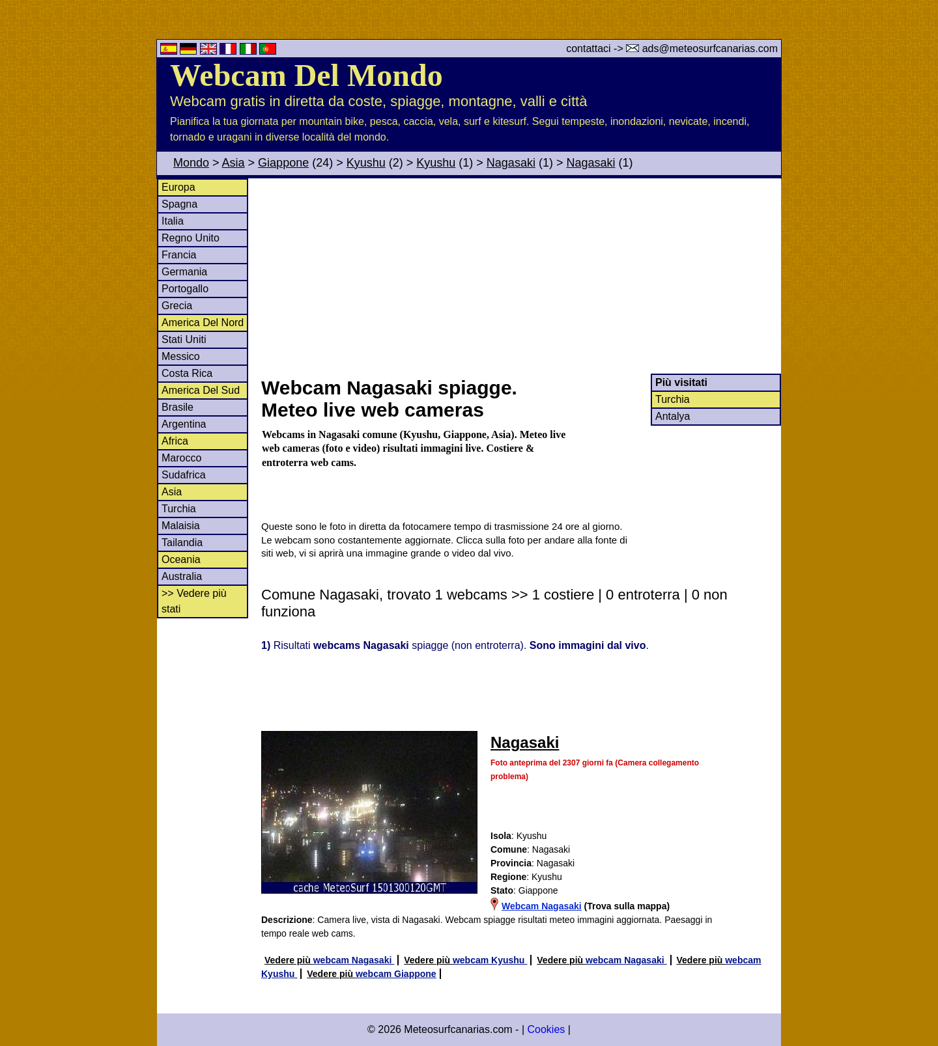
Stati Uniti (184, 339)
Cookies (546, 1029)
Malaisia (181, 525)
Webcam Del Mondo (306, 75)
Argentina (184, 424)
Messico (181, 356)
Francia (179, 254)
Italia (173, 221)
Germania (184, 271)
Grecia (177, 305)
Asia (233, 162)
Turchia (179, 508)
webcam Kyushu (490, 960)
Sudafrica (184, 474)
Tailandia (182, 542)
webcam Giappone (396, 974)
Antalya (672, 416)
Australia (182, 576)
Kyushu (366, 162)
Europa (178, 187)
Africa (175, 441)
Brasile (177, 407)
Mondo (191, 162)
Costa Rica (187, 373)
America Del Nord (203, 322)
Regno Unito (191, 237)
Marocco (181, 457)
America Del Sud (201, 390)
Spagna (179, 204)
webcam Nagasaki (354, 960)
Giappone (283, 162)
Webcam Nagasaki (542, 906)
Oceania (181, 559)
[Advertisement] (520, 276)
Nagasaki (511, 162)
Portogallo (185, 288)
